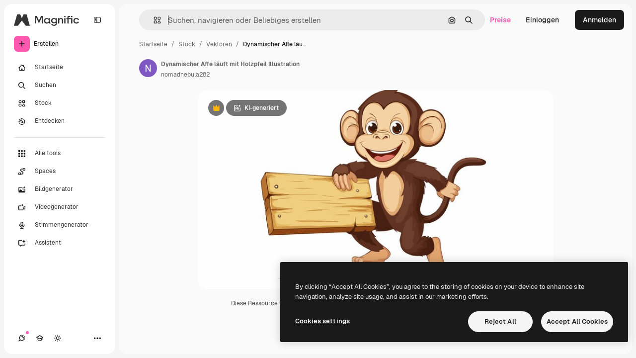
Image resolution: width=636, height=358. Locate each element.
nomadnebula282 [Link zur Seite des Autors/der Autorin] (185, 75)
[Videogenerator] (59, 207)
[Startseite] (59, 68)
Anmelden (599, 19)
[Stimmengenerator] (59, 225)
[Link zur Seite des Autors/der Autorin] (148, 68)
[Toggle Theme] (58, 338)
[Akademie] (40, 338)
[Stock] (59, 103)
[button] (153, 20)
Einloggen (542, 19)
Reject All (500, 321)
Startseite (153, 44)
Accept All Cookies (577, 321)
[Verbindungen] (22, 338)
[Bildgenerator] (59, 189)
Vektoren (219, 44)
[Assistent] (59, 243)
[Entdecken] (59, 121)
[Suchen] (59, 85)
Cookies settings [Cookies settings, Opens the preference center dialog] (322, 321)
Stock (186, 44)
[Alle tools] (59, 154)
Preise (500, 19)
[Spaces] (59, 171)
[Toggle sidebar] (97, 20)
